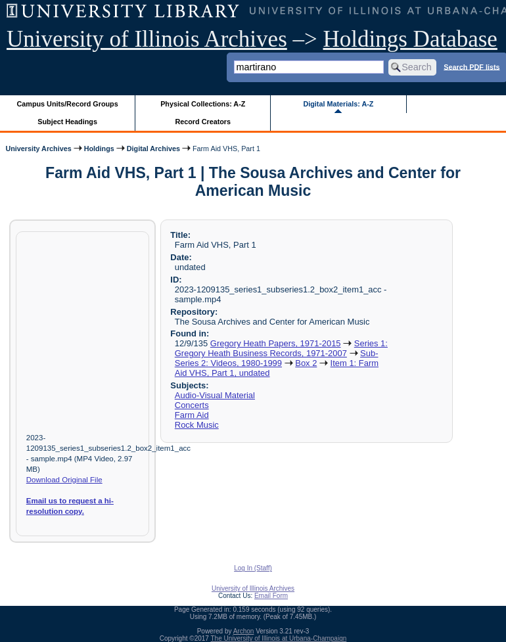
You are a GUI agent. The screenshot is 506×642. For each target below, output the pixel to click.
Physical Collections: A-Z (202, 104)
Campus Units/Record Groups (67, 104)
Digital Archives (153, 148)
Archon (243, 631)
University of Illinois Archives (147, 39)
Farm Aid (192, 415)
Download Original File (64, 480)
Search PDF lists (471, 66)
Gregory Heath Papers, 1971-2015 (275, 343)
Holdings (99, 148)
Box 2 (306, 363)
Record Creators (203, 122)
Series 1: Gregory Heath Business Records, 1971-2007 (281, 348)
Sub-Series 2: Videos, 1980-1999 (277, 358)
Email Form (271, 595)
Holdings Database (410, 39)
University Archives (38, 148)
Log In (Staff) (253, 568)
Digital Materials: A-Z (338, 104)
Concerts (192, 405)
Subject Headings (67, 122)
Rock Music (197, 425)
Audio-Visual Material (215, 395)
